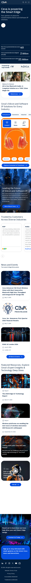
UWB (21, 159)
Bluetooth (6, 159)
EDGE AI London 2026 (10, 344)
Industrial (23, 114)
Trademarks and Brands (11, 580)
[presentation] (2, 256)
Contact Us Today (14, 537)
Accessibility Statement (10, 576)
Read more (3, 25)
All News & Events (14, 356)
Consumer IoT (6, 114)
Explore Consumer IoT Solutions (14, 165)
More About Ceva (10, 206)
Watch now (14, 94)
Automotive (15, 114)
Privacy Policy (11, 573)
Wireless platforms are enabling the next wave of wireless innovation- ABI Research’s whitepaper (15, 426)
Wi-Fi (14, 159)
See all (14, 484)
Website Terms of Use (11, 570)
